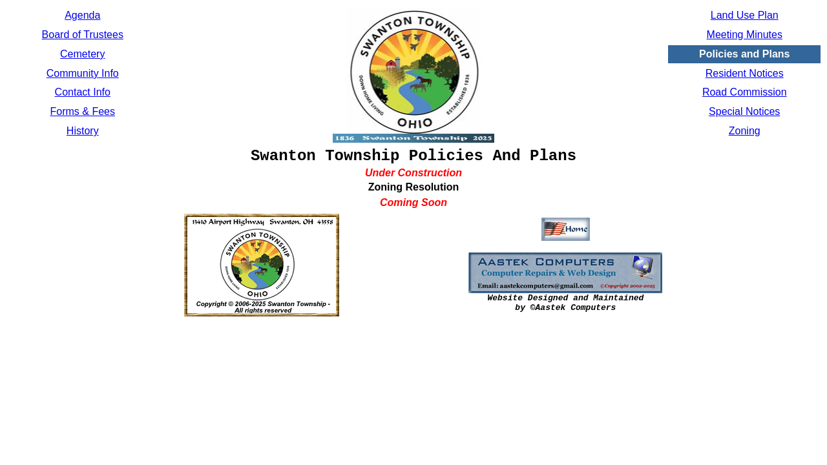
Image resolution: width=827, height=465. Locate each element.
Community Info (83, 73)
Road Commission (744, 92)
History (83, 130)
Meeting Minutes (744, 34)
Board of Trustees (82, 34)
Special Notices (744, 111)
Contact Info (82, 92)
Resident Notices (745, 73)
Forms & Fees (82, 111)
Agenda (82, 15)
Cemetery (82, 53)
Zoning (744, 130)
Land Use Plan (745, 15)
